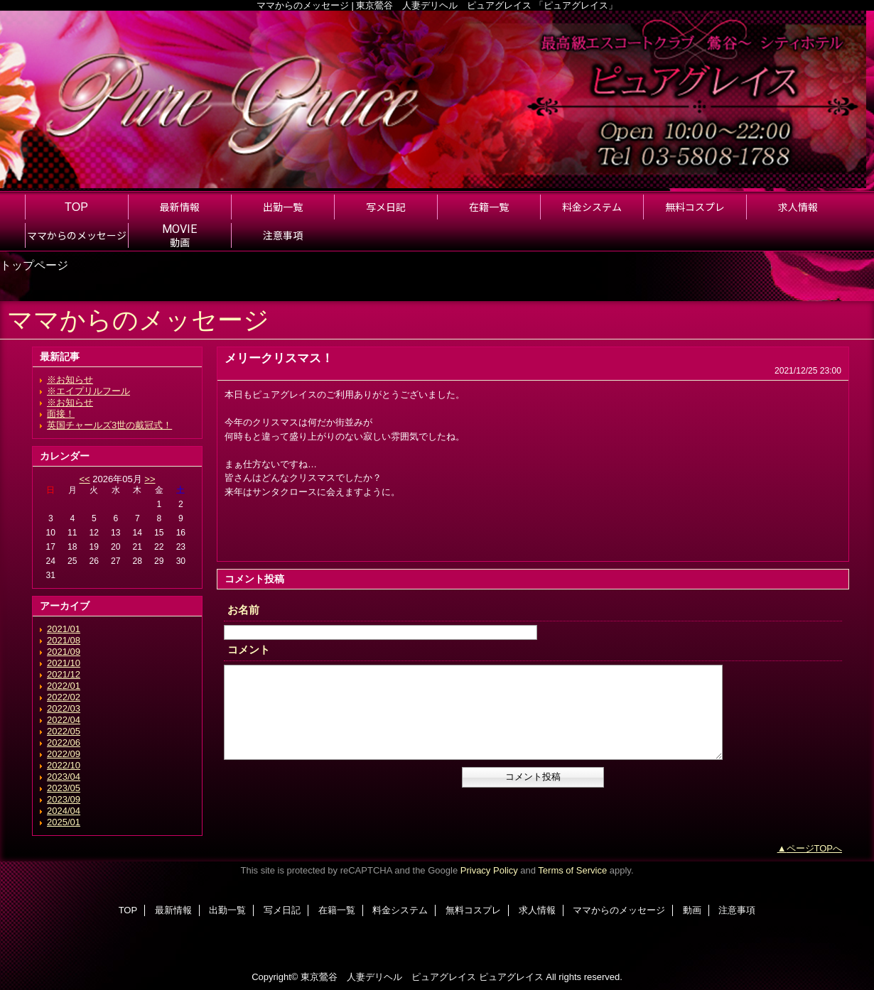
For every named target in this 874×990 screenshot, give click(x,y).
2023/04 (63, 776)
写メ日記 (282, 910)
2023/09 (63, 799)
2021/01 (63, 629)
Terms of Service (572, 870)
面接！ (61, 413)
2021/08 (63, 640)
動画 (692, 910)
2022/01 (63, 685)
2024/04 (63, 810)
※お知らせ (70, 379)
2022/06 (63, 742)
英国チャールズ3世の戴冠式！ (109, 425)
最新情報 (173, 910)
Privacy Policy (489, 870)
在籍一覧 (336, 910)
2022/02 (63, 697)
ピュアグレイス (511, 977)
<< (84, 479)
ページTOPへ (815, 848)
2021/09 (63, 651)
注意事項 (736, 910)
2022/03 (63, 708)
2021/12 (63, 674)
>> (149, 479)
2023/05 (63, 788)
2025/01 (63, 822)
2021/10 (63, 663)
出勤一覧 (227, 910)
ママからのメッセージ (619, 910)
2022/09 (63, 754)
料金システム (400, 910)
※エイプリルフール (88, 391)
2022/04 (63, 719)
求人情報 (537, 910)
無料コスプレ (473, 910)
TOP (76, 206)
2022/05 (63, 731)
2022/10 (63, 765)
